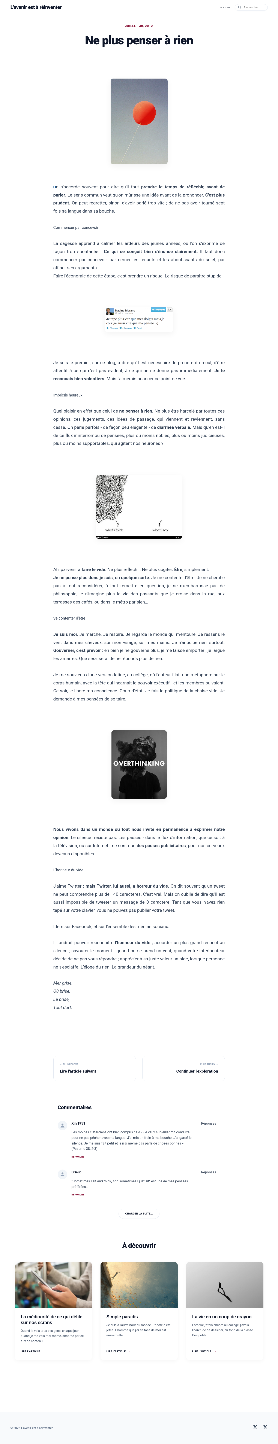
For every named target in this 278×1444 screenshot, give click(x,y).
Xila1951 (78, 1123)
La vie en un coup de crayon (222, 1316)
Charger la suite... (139, 1213)
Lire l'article (33, 1352)
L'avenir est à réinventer (37, 7)
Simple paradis (122, 1316)
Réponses (208, 1123)
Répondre (78, 1156)
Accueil (224, 7)
